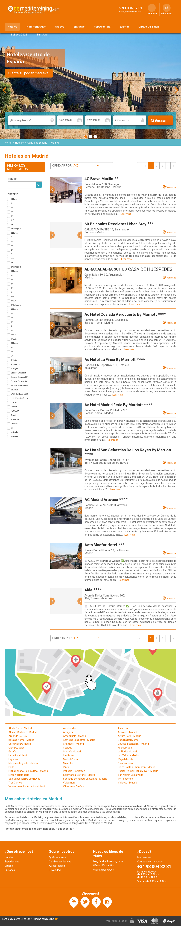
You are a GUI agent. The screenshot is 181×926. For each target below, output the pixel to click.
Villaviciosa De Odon (74, 786)
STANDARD (15, 419)
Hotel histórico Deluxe (19, 398)
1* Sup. (14, 220)
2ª (12, 263)
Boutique (14, 390)
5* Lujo (14, 360)
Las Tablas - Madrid (128, 755)
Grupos (59, 26)
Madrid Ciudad (71, 759)
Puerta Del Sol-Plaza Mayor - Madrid (138, 771)
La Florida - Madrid (128, 751)
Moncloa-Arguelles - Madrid (23, 763)
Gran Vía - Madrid (72, 751)
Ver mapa (171, 187)
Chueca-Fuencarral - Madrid (133, 743)
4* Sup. (14, 335)
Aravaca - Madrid (127, 732)
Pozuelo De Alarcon (74, 771)
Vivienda (14, 432)
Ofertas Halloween (103, 869)
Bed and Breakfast (18, 373)
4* (12, 313)
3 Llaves (14, 271)
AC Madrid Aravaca (101, 499)
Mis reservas (144, 857)
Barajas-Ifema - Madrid (21, 739)
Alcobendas (69, 728)
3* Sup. (14, 297)
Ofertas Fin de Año (103, 865)
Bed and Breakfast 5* (19, 386)
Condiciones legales (60, 861)
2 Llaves (14, 233)
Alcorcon (123, 728)
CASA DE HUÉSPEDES (19, 394)
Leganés (13, 759)
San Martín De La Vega (130, 774)
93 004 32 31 (132, 8)
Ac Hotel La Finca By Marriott (110, 359)
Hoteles (12, 26)
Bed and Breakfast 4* (19, 381)
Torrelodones (125, 778)
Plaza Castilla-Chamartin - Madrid (136, 767)
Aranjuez (68, 732)
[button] (52, 189)
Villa (12, 428)
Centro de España (37, 142)
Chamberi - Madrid (73, 743)
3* (12, 275)
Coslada (67, 747)
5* (12, 347)
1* (12, 203)
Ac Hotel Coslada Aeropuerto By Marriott (120, 314)
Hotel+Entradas (36, 26)
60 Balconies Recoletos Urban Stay (115, 224)
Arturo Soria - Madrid (129, 736)
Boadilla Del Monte (128, 739)
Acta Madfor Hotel (100, 545)
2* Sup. (14, 258)
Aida (88, 590)
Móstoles (68, 763)
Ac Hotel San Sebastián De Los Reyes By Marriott (127, 450)
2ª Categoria (16, 267)
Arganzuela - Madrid (74, 736)
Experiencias (12, 861)
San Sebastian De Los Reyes (24, 778)
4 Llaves (14, 309)
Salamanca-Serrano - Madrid (79, 774)
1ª (12, 224)
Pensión (14, 407)
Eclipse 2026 (19, 34)
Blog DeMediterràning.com (108, 861)
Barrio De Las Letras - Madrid (79, 739)
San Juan (42, 34)
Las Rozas (69, 755)
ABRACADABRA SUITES (105, 269)
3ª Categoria (16, 305)
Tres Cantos (15, 782)
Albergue (14, 369)
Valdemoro (69, 782)
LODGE (14, 402)
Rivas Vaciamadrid (18, 774)
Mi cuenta (166, 13)
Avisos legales (57, 865)
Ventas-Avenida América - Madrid (27, 786)
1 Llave (14, 199)
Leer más (126, 213)
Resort (13, 415)
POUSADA (15, 411)
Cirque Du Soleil (148, 26)
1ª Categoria (16, 229)
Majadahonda (125, 759)
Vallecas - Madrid (127, 782)
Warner (124, 26)
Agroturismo (16, 364)
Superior (14, 424)
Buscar (160, 120)
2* (12, 237)
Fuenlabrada (125, 747)
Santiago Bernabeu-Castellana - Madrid (85, 778)
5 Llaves (14, 343)
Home (8, 142)
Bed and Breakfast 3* (19, 377)
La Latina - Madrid (18, 755)
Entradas (79, 26)
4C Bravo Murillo (98, 179)
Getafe (12, 751)
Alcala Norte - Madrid (20, 728)
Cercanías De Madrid (19, 743)
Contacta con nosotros (150, 861)
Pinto (66, 767)
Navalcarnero (125, 763)
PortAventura (102, 26)
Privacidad (55, 870)
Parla (11, 767)
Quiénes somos (57, 857)
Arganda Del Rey (17, 736)
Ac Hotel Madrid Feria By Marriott (113, 405)
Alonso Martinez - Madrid (22, 732)
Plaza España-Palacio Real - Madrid (28, 771)
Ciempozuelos (16, 747)
